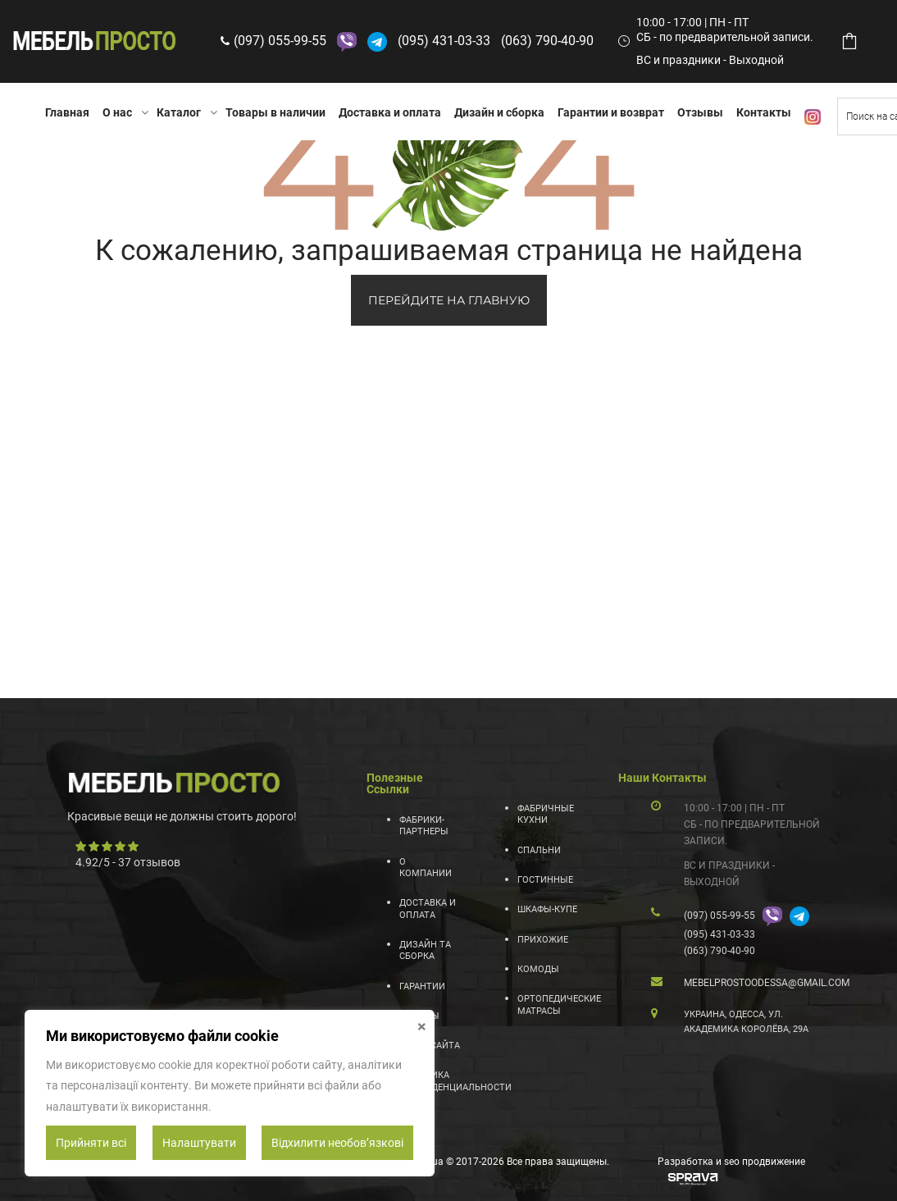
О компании (425, 867)
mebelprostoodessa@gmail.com (766, 983)
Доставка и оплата (390, 112)
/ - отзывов (127, 862)
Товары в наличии (275, 112)
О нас (117, 112)
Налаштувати (199, 1142)
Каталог (179, 112)
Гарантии (422, 986)
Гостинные (545, 879)
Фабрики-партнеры (423, 826)
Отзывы (700, 112)
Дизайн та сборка (425, 950)
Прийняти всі (91, 1142)
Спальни (539, 850)
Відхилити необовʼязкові (337, 1142)
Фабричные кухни (545, 814)
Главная (67, 112)
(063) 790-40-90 (547, 40)
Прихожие (542, 939)
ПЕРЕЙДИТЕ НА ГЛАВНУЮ (449, 300)
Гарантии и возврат (611, 112)
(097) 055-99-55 (280, 40)
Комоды (538, 969)
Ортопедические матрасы (547, 1004)
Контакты (763, 112)
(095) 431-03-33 (444, 40)
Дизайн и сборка (499, 112)
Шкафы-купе (547, 909)
